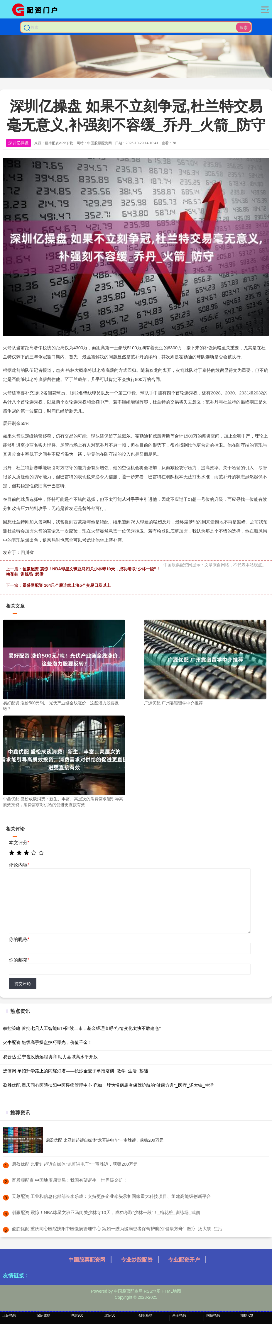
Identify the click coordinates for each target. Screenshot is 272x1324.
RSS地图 (152, 1291)
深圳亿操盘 (18, 142)
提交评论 (22, 983)
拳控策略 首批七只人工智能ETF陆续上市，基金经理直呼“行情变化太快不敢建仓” (82, 1028)
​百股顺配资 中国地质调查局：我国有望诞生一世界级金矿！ (69, 1180)
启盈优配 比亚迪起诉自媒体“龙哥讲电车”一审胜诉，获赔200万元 (104, 1140)
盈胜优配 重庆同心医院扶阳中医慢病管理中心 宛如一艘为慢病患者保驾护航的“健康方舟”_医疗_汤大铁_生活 (108, 1085)
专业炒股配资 (137, 1260)
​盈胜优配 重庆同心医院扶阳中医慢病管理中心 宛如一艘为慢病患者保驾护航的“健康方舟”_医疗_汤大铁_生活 (117, 1228)
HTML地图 (171, 1291)
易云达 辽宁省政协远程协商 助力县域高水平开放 (50, 1056)
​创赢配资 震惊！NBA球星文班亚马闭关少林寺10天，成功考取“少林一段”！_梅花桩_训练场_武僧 (106, 1212)
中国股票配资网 (86, 1260)
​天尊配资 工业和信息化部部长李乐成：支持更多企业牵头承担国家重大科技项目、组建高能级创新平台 (111, 1196)
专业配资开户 (184, 1260)
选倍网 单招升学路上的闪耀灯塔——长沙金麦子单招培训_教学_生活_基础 (75, 1070)
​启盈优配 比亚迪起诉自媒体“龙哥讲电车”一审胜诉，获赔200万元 (75, 1164)
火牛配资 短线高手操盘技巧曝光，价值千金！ (47, 1042)
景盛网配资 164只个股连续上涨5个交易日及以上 (66, 585)
